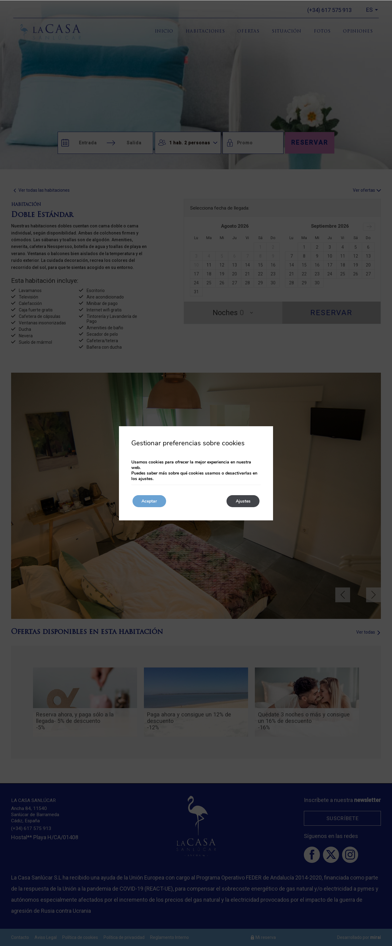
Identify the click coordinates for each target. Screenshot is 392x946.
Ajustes (242, 501)
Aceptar (149, 501)
